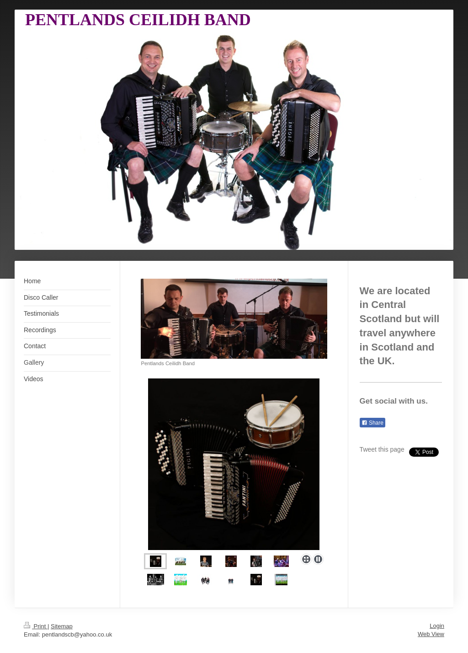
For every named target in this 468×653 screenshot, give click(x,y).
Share (372, 423)
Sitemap (62, 626)
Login (437, 625)
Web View (431, 634)
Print (36, 626)
